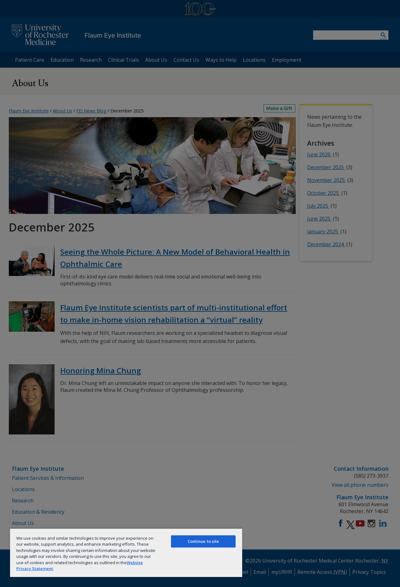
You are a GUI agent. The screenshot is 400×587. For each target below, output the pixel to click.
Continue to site (203, 541)
